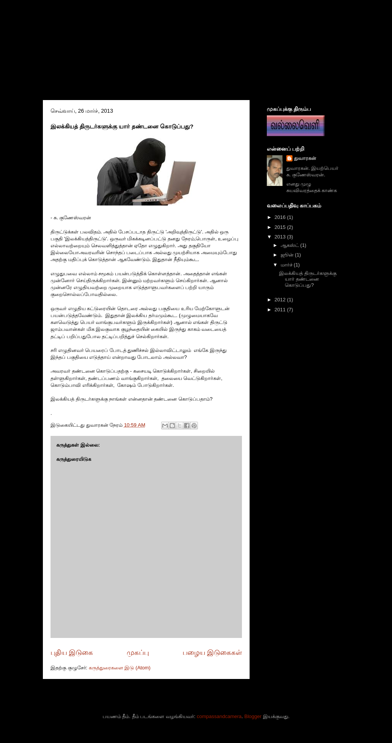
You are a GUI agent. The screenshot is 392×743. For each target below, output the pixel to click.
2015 (280, 227)
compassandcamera (219, 716)
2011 (280, 309)
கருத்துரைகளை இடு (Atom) (119, 668)
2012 (280, 299)
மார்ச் (287, 265)
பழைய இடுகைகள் (212, 652)
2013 (280, 237)
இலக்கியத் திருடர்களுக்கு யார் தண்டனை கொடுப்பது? (307, 279)
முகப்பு (138, 652)
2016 (280, 217)
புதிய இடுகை (72, 652)
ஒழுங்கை (97, 45)
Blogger (252, 716)
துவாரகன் (305, 158)
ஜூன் (288, 255)
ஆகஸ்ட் (291, 245)
